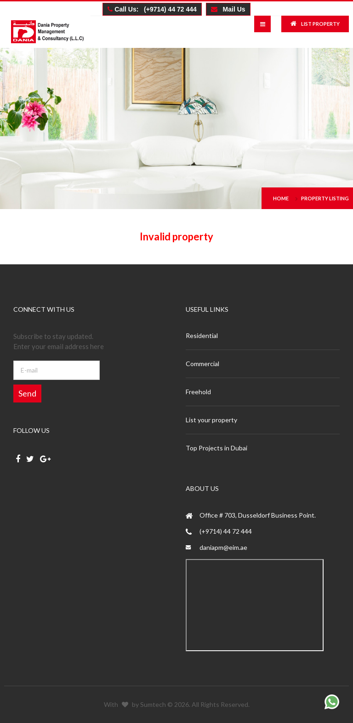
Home (281, 198)
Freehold (198, 392)
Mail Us (228, 9)
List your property (211, 420)
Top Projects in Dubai (216, 448)
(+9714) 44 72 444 (225, 531)
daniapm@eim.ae (223, 547)
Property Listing (325, 198)
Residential (202, 335)
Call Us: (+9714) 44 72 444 (152, 9)
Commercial (202, 363)
